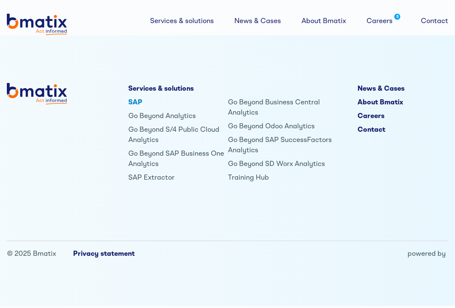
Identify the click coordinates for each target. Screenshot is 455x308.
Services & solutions (161, 88)
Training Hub (248, 177)
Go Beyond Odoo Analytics (271, 125)
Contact (371, 129)
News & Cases (381, 88)
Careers (371, 115)
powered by (427, 253)
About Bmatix (380, 102)
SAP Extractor (151, 177)
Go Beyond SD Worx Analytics (276, 163)
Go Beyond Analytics (162, 115)
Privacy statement (104, 253)
